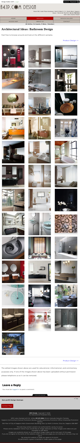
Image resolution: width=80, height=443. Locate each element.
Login (17, 2)
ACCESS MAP (13, 21)
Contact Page (7, 406)
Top (76, 398)
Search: (67, 2)
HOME (13, 18)
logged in (16, 389)
